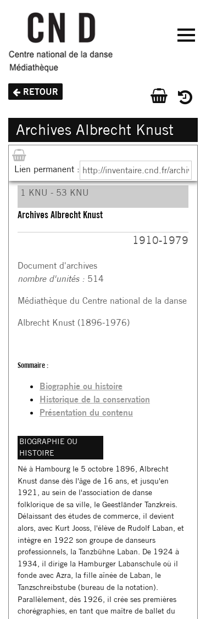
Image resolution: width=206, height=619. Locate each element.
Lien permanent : (47, 168)
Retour (40, 91)
